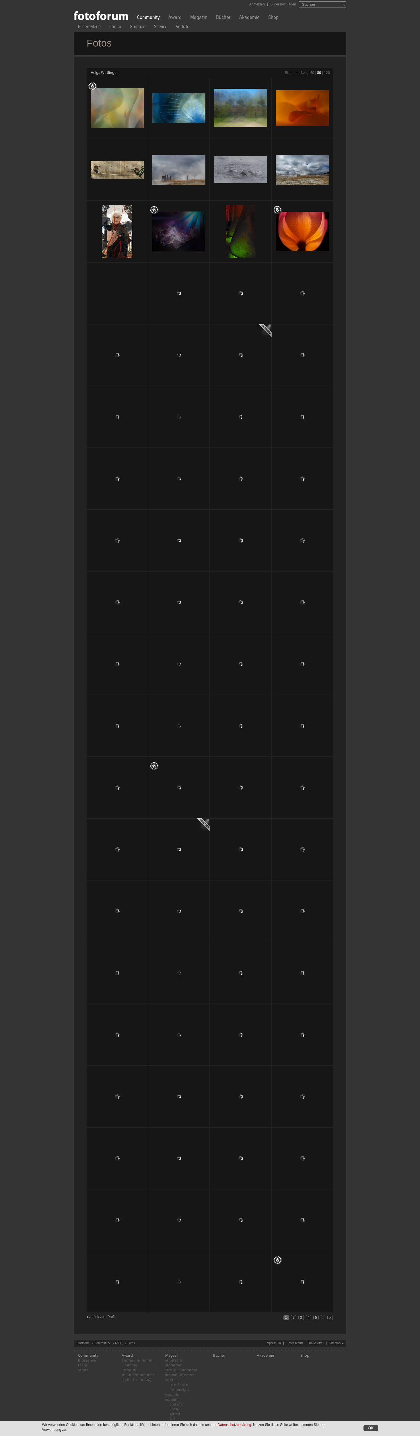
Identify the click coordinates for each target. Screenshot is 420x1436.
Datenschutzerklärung (234, 1425)
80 (319, 72)
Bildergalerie (89, 27)
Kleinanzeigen (179, 1389)
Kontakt (175, 1414)
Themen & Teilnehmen (137, 1360)
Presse (174, 1409)
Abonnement (173, 1365)
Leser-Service (179, 1385)
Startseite (83, 1343)
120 (327, 72)
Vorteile (182, 27)
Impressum (273, 1343)
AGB (172, 1419)
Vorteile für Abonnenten (181, 1370)
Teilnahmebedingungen (138, 1375)
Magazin (198, 18)
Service (160, 27)
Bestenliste (129, 1370)
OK (371, 1428)
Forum (115, 27)
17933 (118, 1343)
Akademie (249, 18)
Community (148, 18)
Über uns (176, 1404)
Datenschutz (295, 1343)
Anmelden (257, 4)
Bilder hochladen (283, 4)
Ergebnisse (129, 1365)
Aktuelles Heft (174, 1360)
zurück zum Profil (102, 1317)
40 (312, 72)
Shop (273, 18)
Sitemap (335, 1343)
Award (175, 18)
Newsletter (316, 1343)
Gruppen (137, 27)
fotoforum (171, 1399)
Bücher (223, 18)
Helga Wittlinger (104, 72)
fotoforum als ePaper (179, 1375)
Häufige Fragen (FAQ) (136, 1380)
